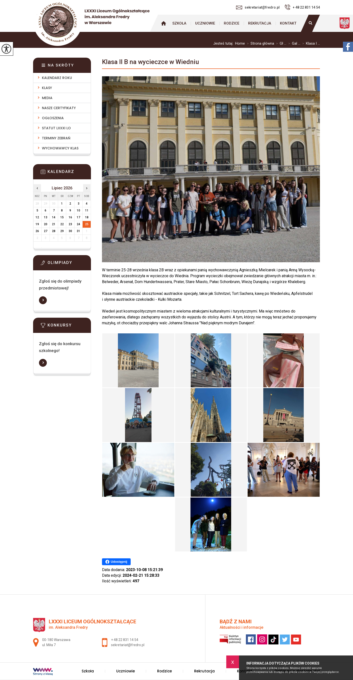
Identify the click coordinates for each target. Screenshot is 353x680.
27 (45, 231)
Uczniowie (205, 23)
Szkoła (179, 23)
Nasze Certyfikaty (59, 107)
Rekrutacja (259, 23)
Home (240, 43)
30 (70, 231)
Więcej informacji (43, 300)
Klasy (47, 87)
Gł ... (280, 43)
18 (86, 217)
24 (78, 224)
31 (78, 231)
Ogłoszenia (53, 118)
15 (62, 217)
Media (47, 97)
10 (78, 210)
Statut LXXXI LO (56, 128)
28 (53, 231)
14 (53, 217)
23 (70, 224)
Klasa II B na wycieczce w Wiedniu (150, 61)
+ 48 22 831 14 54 (302, 7)
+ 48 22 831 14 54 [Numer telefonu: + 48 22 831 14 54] (124, 640)
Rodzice (231, 23)
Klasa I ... (310, 43)
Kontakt (288, 23)
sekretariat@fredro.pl (258, 7)
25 (86, 224)
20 (45, 224)
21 (53, 224)
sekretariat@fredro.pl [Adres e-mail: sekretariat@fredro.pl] (127, 645)
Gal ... (293, 43)
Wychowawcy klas (60, 148)
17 (78, 217)
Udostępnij (116, 562)
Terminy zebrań (56, 138)
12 (37, 217)
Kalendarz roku (57, 77)
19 (37, 224)
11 (86, 210)
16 (70, 217)
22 (62, 224)
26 (37, 231)
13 (45, 217)
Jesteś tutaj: (224, 43)
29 (62, 231)
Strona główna (163, 23)
